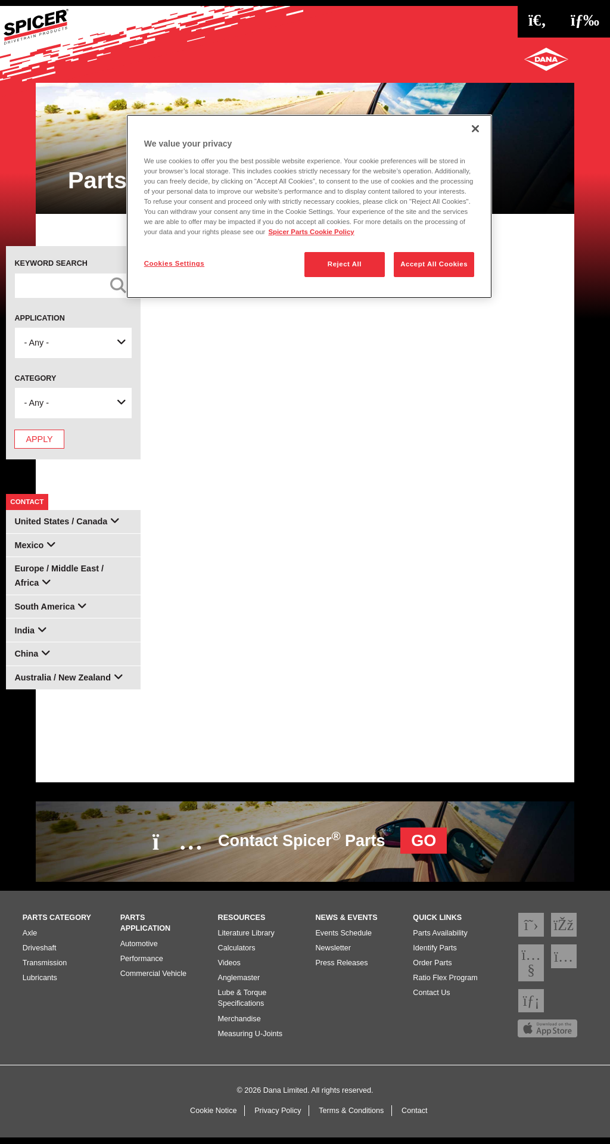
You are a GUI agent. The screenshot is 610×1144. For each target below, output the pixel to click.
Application (39, 318)
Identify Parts (435, 954)
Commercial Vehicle (153, 979)
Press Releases (341, 969)
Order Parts (432, 969)
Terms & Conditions (351, 1116)
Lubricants (40, 984)
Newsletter (333, 954)
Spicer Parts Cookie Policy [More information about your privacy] (311, 231)
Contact (414, 1116)
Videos (229, 969)
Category (35, 378)
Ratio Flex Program (445, 984)
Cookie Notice (213, 1116)
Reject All (345, 264)
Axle (30, 939)
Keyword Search (50, 263)
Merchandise (239, 1025)
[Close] (475, 129)
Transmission (45, 969)
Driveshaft (40, 954)
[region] (309, 206)
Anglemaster (239, 984)
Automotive (139, 950)
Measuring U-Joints (250, 1040)
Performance (141, 964)
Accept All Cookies (434, 264)
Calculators (237, 954)
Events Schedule (343, 939)
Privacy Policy (277, 1116)
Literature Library (246, 939)
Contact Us (431, 999)
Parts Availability (440, 939)
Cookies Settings (174, 263)
